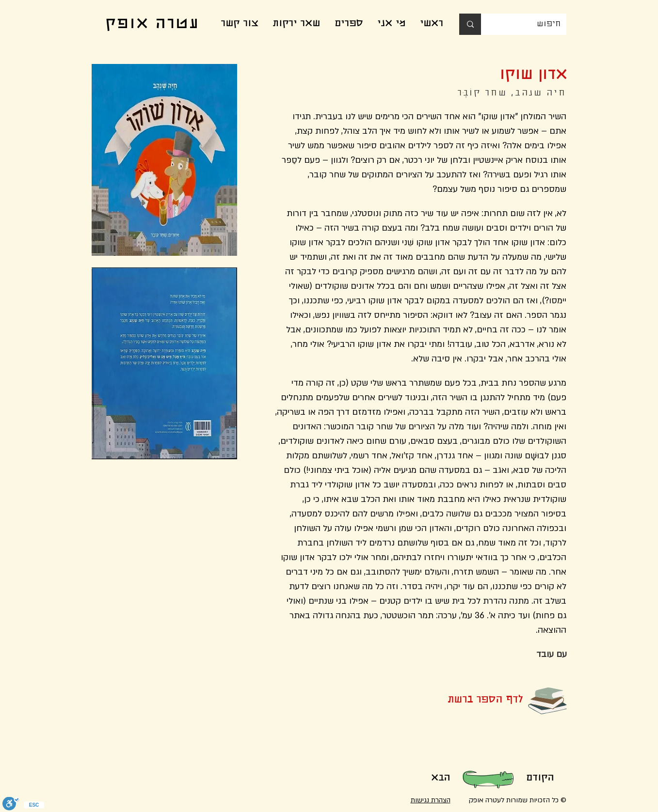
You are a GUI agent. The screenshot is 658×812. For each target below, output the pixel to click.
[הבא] (441, 778)
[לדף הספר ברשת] (469, 700)
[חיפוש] (531, 24)
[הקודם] (540, 778)
